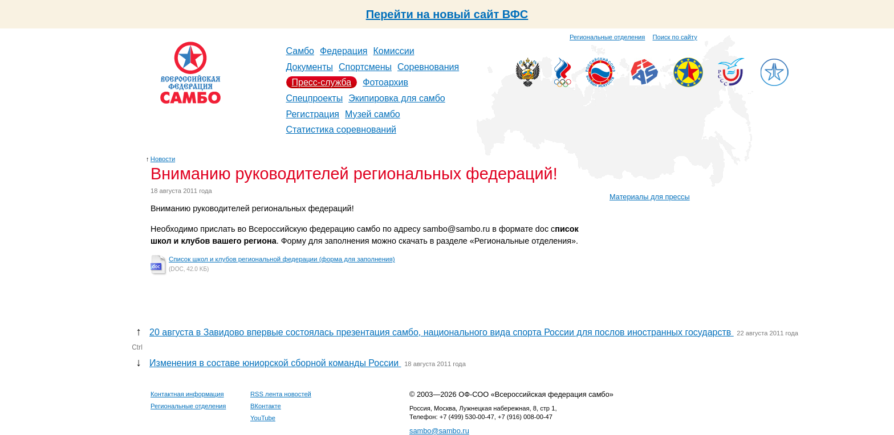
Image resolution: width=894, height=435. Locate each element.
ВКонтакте (265, 406)
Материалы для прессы (649, 196)
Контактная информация (187, 394)
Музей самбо (372, 114)
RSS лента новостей (280, 394)
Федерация (344, 51)
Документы (309, 67)
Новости (163, 158)
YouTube (262, 418)
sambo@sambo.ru (439, 430)
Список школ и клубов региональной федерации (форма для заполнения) (282, 259)
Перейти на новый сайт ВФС (447, 14)
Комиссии (394, 51)
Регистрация (313, 114)
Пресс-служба (322, 82)
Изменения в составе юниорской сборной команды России (275, 363)
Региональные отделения (607, 37)
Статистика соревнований (341, 129)
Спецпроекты (314, 98)
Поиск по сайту (675, 37)
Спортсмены (365, 67)
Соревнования (428, 67)
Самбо (300, 51)
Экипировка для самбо (396, 98)
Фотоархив (385, 82)
